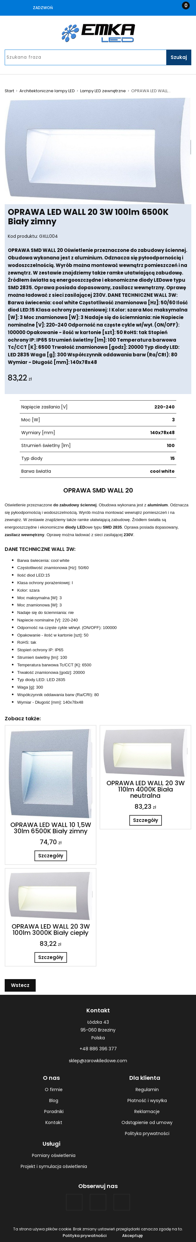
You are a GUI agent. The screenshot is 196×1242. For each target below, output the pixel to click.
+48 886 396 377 (98, 1049)
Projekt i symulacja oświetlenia (54, 1166)
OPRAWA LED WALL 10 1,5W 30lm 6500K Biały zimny (50, 828)
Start (9, 91)
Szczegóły (50, 855)
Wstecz (20, 985)
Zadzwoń (43, 7)
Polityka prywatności (147, 1133)
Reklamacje (147, 1111)
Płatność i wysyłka (147, 1100)
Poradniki (54, 1111)
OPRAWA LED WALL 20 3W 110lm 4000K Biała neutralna (145, 789)
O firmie (54, 1089)
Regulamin (147, 1089)
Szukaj (179, 57)
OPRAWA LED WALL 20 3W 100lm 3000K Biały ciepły (51, 929)
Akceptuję (132, 1236)
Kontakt (53, 1122)
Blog (53, 1100)
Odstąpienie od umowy (147, 1122)
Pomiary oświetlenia (53, 1155)
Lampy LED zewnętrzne (103, 91)
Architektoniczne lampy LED (47, 91)
